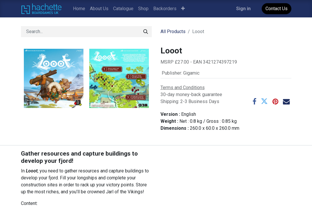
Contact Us (276, 8)
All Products (173, 31)
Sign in (243, 8)
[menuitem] (79, 9)
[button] (183, 9)
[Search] (146, 31)
